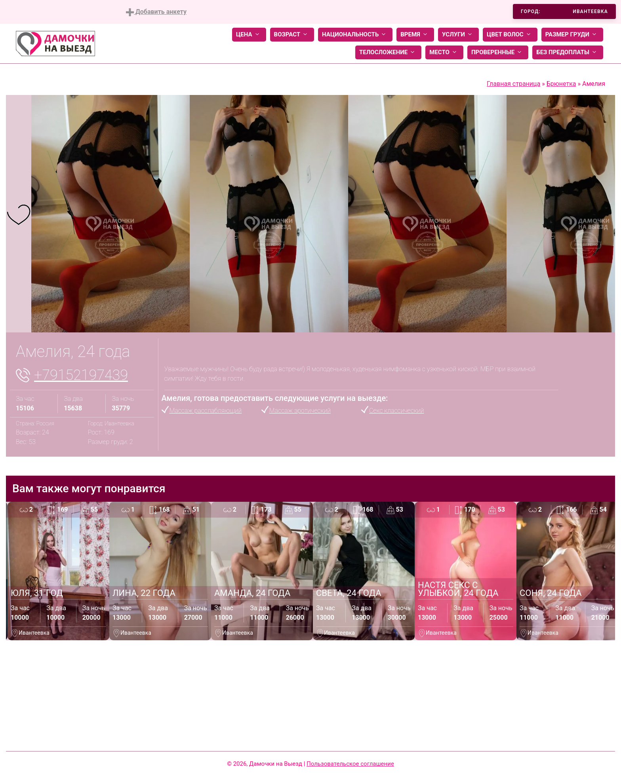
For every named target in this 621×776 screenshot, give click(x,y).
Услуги (458, 35)
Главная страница (513, 83)
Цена (249, 35)
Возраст (292, 35)
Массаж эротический (300, 410)
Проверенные (497, 52)
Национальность (355, 35)
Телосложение (388, 52)
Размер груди (572, 35)
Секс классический (396, 410)
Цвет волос (510, 35)
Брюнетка (561, 83)
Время (415, 35)
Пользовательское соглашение (350, 763)
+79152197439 (81, 375)
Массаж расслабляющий (206, 410)
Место (444, 52)
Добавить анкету (156, 12)
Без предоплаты (567, 52)
